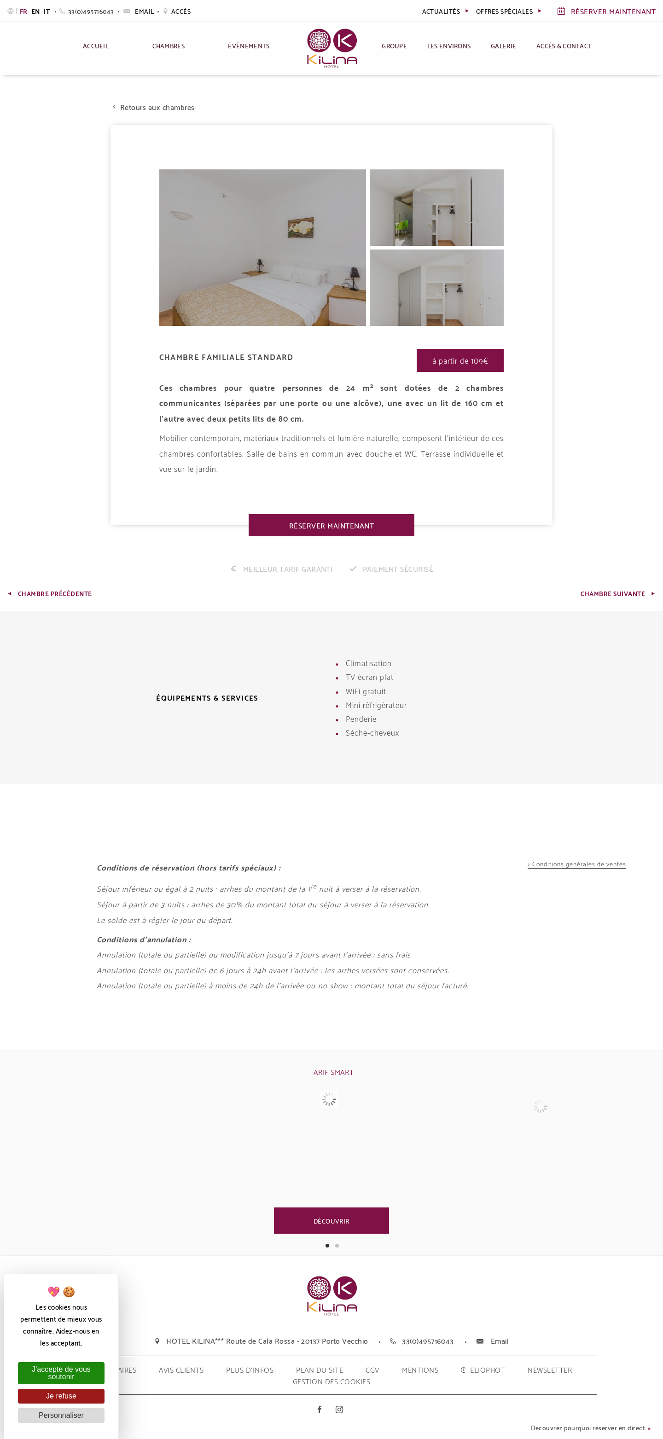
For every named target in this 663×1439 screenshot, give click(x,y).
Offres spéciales (509, 11)
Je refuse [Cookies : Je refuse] (61, 1396)
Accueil (96, 45)
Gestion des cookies (331, 1381)
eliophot (487, 1369)
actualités (446, 11)
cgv (372, 1369)
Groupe (394, 45)
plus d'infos (249, 1369)
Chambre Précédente (49, 593)
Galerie (503, 45)
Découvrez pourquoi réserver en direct (591, 1428)
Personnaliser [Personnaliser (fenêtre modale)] (61, 1415)
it (47, 11)
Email (138, 11)
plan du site (319, 1369)
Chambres (168, 45)
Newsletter (550, 1369)
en (36, 11)
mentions (420, 1369)
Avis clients (181, 1369)
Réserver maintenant (331, 525)
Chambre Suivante (618, 593)
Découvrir (331, 1220)
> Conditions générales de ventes (577, 864)
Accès (177, 11)
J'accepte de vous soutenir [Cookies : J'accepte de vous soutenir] (61, 1373)
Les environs (449, 45)
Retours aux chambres (152, 106)
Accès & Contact (564, 45)
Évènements (248, 45)
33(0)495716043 (86, 11)
